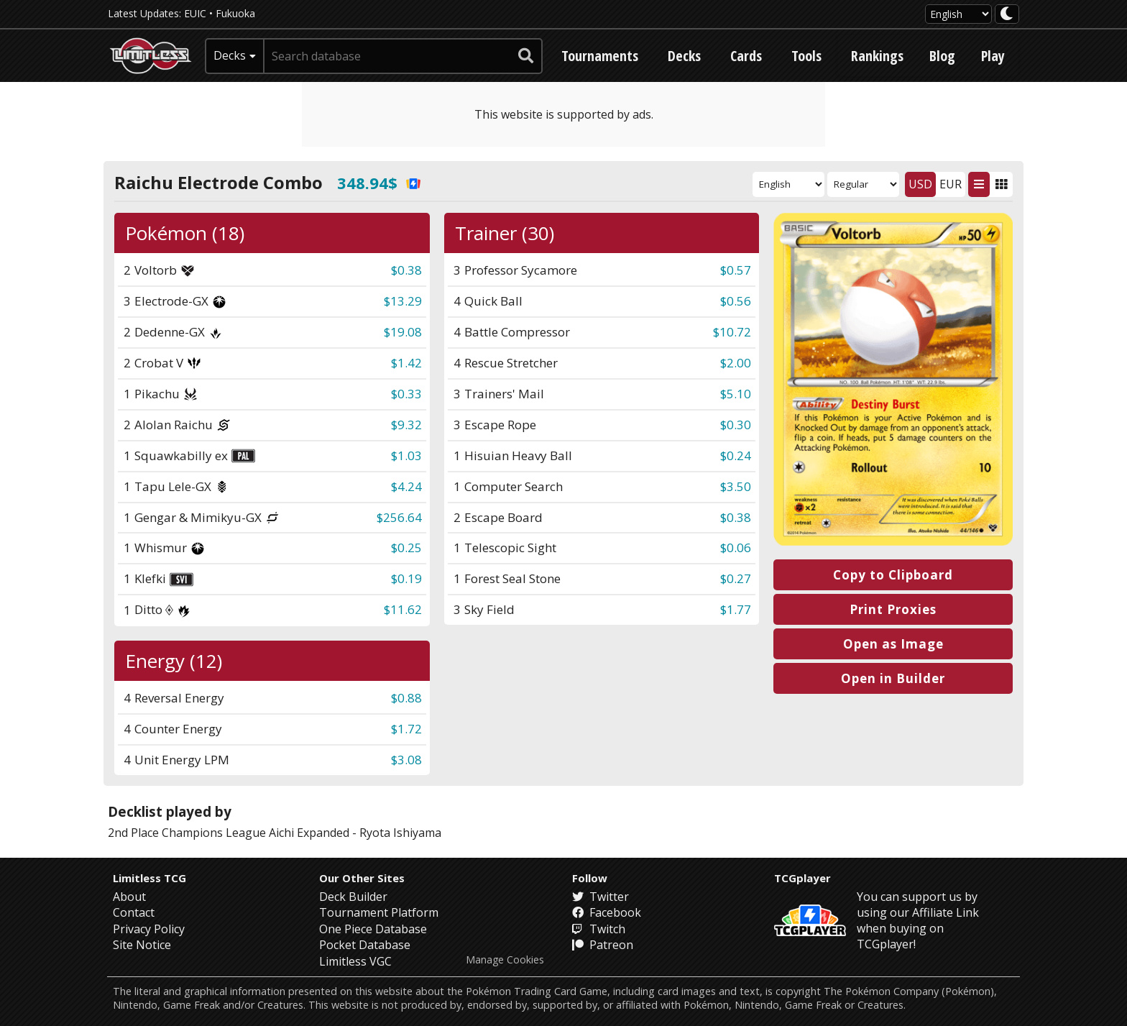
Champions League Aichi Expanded (255, 833)
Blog (942, 55)
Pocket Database (364, 945)
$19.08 (403, 332)
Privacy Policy (149, 929)
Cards (746, 55)
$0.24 (735, 455)
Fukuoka (235, 13)
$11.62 (403, 609)
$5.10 (735, 393)
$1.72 (406, 728)
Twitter (600, 896)
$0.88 (406, 698)
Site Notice (142, 945)
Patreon (602, 945)
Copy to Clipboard (893, 575)
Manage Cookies (505, 960)
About (129, 896)
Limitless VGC (355, 961)
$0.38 (406, 270)
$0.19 (406, 578)
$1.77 (735, 609)
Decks (684, 55)
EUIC (195, 13)
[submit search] (526, 56)
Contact (134, 912)
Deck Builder (353, 896)
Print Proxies (893, 609)
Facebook (606, 912)
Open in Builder (893, 678)
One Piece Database (373, 929)
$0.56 (735, 301)
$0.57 (735, 270)
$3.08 (406, 759)
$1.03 (406, 455)
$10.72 (732, 332)
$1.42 (406, 362)
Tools (806, 55)
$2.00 (735, 362)
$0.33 (406, 393)
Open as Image (893, 644)
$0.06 (735, 547)
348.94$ (378, 182)
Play (993, 55)
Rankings (877, 55)
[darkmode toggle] (1007, 14)
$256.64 (399, 517)
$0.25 (406, 547)
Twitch (598, 929)
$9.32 (406, 424)
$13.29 (403, 301)
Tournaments (599, 55)
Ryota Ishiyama (400, 833)
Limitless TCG (149, 878)
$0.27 (735, 578)
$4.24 (406, 486)
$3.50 (735, 486)
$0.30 (735, 424)
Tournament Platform (378, 912)
